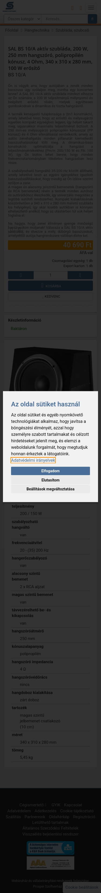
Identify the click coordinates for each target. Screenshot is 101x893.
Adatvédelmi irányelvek (33, 460)
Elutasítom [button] (50, 480)
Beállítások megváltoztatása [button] (51, 489)
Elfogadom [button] (50, 471)
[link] (33, 460)
